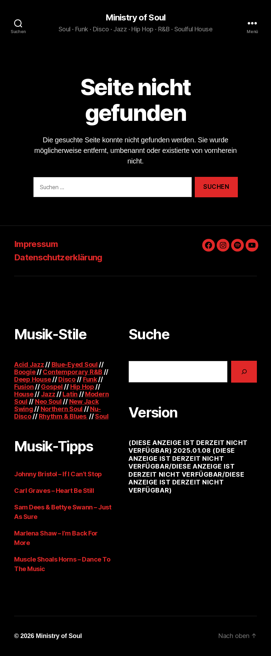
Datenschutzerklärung (58, 257)
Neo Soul (48, 401)
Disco (67, 379)
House (24, 394)
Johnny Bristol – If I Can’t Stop (58, 474)
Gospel (51, 386)
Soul (101, 416)
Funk (90, 379)
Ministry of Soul (135, 17)
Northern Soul (62, 409)
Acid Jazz (29, 364)
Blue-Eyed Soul (75, 364)
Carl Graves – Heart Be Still (54, 490)
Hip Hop (82, 386)
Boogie (24, 372)
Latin (70, 394)
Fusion (24, 386)
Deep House (32, 379)
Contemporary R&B (72, 372)
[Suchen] (244, 371)
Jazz (48, 394)
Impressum (36, 244)
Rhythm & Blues (63, 416)
